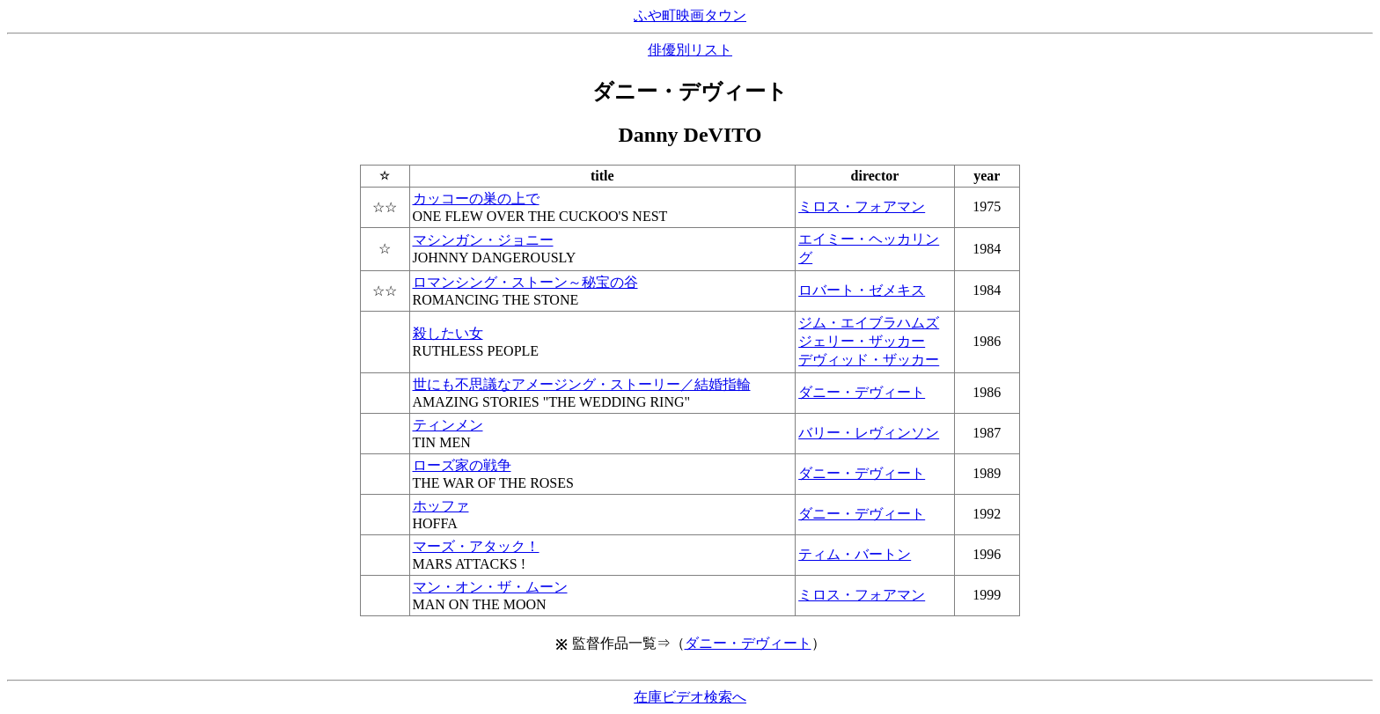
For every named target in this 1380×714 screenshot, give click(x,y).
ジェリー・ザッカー (861, 341)
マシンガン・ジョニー (483, 239)
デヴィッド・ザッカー (868, 359)
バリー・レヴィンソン (868, 432)
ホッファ (441, 505)
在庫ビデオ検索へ (690, 696)
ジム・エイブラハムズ (868, 322)
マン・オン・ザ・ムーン (490, 586)
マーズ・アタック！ (476, 546)
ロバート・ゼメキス (861, 290)
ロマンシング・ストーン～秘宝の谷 (525, 282)
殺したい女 (448, 333)
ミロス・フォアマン (861, 206)
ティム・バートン (854, 554)
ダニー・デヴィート (861, 392)
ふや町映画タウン (690, 15)
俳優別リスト (690, 49)
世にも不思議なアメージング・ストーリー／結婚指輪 (582, 384)
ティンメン (448, 424)
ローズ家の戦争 (462, 465)
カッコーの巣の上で (476, 198)
